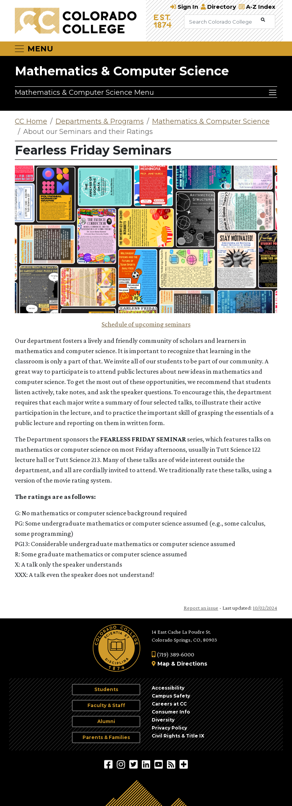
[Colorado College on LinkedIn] (147, 764)
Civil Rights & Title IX (178, 736)
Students (106, 689)
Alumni (106, 721)
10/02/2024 (265, 608)
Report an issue (201, 608)
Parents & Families (106, 737)
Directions (192, 663)
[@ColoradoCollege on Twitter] (134, 764)
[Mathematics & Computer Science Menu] (146, 92)
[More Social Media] (183, 764)
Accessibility (168, 688)
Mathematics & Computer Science (122, 71)
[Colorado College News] (172, 764)
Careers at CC (169, 704)
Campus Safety (171, 696)
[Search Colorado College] (221, 22)
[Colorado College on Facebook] (109, 764)
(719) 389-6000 (173, 654)
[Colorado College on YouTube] (159, 764)
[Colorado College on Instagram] (122, 764)
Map (163, 663)
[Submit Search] (263, 20)
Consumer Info (171, 712)
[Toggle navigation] (33, 48)
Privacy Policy (169, 728)
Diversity (163, 720)
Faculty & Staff (106, 705)
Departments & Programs (100, 121)
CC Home (31, 121)
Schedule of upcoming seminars (146, 324)
